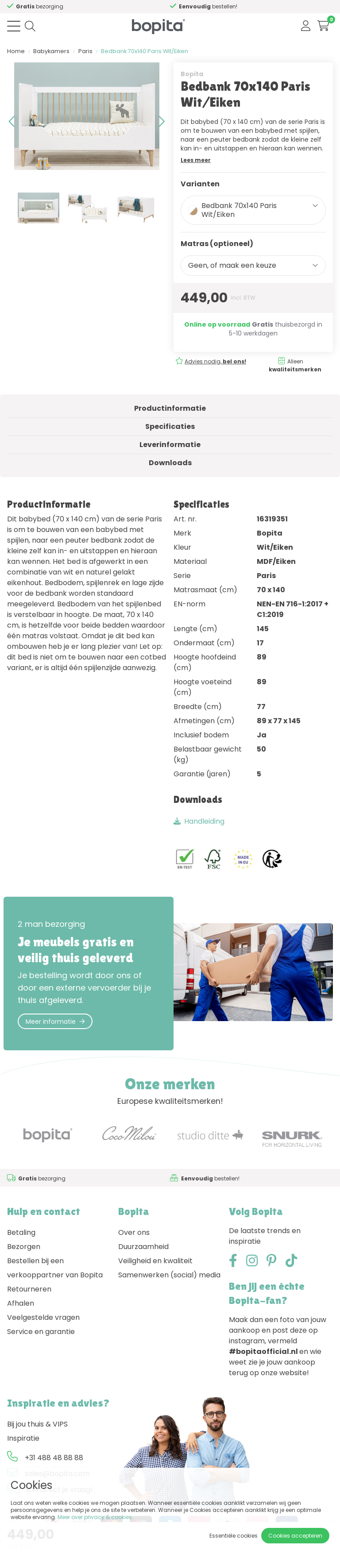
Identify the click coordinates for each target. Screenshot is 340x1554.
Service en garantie (41, 1331)
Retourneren (29, 1289)
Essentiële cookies (233, 1535)
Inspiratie (23, 1438)
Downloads (170, 463)
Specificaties (170, 426)
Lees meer (196, 160)
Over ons (134, 1232)
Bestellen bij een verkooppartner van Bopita (55, 1268)
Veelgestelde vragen (43, 1317)
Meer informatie (55, 1021)
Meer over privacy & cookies (95, 1517)
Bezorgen (23, 1247)
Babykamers (51, 51)
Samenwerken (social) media (169, 1275)
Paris (85, 51)
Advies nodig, (215, 361)
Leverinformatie (170, 445)
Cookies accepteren (295, 1535)
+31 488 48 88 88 (54, 1458)
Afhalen (20, 1303)
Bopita (192, 73)
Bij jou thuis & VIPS (37, 1424)
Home (16, 51)
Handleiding (199, 821)
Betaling (21, 1232)
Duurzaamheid (143, 1247)
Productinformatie (170, 408)
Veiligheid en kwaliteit (155, 1261)
